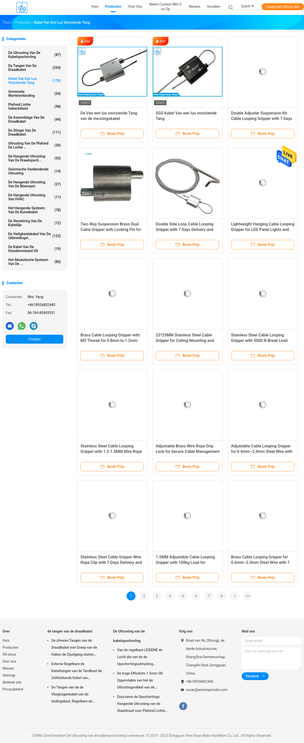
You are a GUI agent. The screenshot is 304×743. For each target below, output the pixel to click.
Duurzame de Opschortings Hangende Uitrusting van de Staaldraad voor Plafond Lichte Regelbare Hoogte (141, 704)
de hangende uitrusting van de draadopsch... (34, 158)
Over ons (9, 661)
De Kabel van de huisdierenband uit (34, 249)
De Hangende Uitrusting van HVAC (34, 197)
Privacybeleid (12, 689)
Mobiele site (11, 682)
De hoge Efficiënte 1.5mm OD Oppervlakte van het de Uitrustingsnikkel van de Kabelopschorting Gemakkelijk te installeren (142, 681)
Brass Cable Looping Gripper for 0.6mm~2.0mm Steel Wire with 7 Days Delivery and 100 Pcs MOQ (260, 562)
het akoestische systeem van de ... (34, 262)
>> (248, 596)
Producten (10, 647)
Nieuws (8, 668)
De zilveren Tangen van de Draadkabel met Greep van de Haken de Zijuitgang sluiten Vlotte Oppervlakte (74, 648)
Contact (34, 339)
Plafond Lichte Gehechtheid (34, 106)
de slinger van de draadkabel (34, 132)
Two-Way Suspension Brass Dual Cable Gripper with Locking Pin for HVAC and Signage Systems (110, 229)
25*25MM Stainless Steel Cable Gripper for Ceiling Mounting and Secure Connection (185, 340)
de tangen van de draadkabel (34, 68)
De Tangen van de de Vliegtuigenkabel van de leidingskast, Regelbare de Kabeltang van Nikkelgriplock (74, 695)
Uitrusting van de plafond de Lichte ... (34, 145)
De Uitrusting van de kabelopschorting (34, 55)
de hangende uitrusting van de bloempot (34, 184)
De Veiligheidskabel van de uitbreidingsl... (34, 236)
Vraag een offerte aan (283, 7)
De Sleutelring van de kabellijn (34, 223)
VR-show (9, 654)
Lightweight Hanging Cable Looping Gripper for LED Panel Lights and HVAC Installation (262, 229)
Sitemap (8, 675)
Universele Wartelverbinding (34, 94)
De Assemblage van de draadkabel (34, 119)
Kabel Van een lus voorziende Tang (34, 81)
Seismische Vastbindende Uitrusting (34, 171)
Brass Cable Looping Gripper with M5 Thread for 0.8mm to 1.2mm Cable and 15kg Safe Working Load (111, 340)
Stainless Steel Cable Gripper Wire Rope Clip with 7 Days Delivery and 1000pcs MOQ (111, 562)
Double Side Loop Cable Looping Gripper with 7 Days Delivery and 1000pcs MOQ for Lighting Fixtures (187, 229)
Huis (5, 640)
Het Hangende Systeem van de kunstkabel (34, 210)
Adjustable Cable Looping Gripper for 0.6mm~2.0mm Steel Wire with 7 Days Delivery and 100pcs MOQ (262, 451)
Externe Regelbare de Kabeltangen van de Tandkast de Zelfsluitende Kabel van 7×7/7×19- (76, 671)
